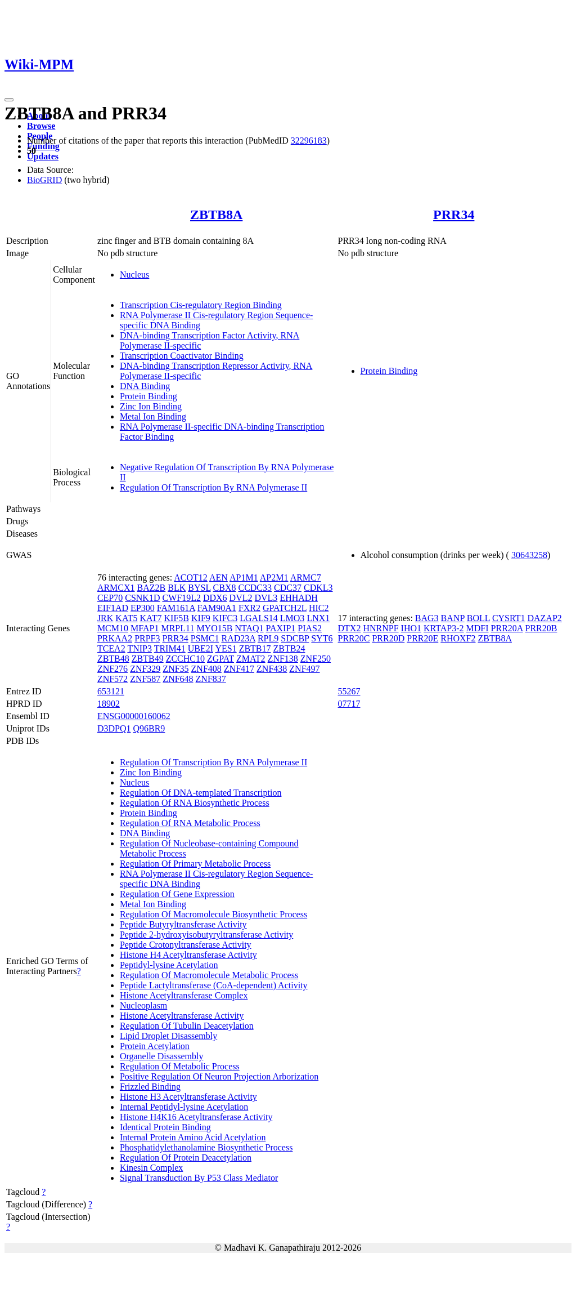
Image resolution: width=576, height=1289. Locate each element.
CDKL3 (318, 587)
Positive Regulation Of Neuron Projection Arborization (219, 1076)
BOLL (478, 618)
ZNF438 (271, 669)
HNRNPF (380, 628)
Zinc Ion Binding (151, 406)
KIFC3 (225, 618)
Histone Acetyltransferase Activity (182, 1015)
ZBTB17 (255, 648)
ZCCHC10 (185, 658)
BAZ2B (151, 587)
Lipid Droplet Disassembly (168, 1036)
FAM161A (176, 608)
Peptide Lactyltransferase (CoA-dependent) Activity (214, 985)
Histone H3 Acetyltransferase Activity (188, 1096)
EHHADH (299, 598)
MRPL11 (177, 628)
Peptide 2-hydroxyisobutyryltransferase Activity (206, 934)
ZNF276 (112, 669)
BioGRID (44, 180)
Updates (42, 156)
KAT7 (150, 618)
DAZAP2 (545, 618)
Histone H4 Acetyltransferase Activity (188, 955)
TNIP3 (139, 648)
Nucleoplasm (143, 1005)
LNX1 (318, 618)
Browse (41, 126)
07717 (349, 703)
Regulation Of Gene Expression (177, 894)
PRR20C (354, 638)
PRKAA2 (114, 638)
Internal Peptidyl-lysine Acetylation (184, 1107)
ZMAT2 (251, 658)
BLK (177, 587)
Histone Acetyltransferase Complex (184, 995)
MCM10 (112, 628)
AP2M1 (274, 577)
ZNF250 (315, 658)
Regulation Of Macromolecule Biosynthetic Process (213, 914)
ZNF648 (178, 679)
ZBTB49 (148, 658)
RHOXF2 (457, 638)
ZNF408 (206, 669)
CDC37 (288, 587)
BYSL (199, 587)
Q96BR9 (149, 728)
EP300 (142, 608)
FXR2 (249, 608)
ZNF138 (283, 658)
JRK (105, 618)
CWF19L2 (181, 598)
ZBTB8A (216, 214)
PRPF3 (147, 638)
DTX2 (349, 628)
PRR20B (541, 628)
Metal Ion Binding (153, 416)
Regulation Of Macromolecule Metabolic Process (209, 975)
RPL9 (268, 638)
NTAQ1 (249, 628)
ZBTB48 (113, 658)
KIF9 (200, 618)
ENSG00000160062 (133, 716)
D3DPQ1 (114, 728)
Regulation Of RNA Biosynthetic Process (194, 803)
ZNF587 (145, 679)
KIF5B (176, 618)
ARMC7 (305, 577)
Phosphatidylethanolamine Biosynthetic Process (206, 1147)
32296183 (309, 140)
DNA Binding (145, 386)
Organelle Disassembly (162, 1056)
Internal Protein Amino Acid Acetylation (193, 1137)
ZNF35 (175, 669)
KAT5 (126, 618)
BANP (453, 618)
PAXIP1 (281, 628)
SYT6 (321, 638)
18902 (108, 703)
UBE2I (200, 648)
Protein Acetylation (155, 1046)
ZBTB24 (289, 648)
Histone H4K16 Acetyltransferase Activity (196, 1117)
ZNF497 (304, 669)
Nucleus (134, 274)
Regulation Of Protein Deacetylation (185, 1157)
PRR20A (507, 628)
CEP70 (110, 598)
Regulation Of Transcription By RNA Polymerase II (213, 487)
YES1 (225, 648)
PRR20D (388, 638)
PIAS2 (310, 628)
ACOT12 (191, 577)
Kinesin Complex (151, 1167)
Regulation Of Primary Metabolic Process (195, 863)
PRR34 (453, 214)
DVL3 (265, 598)
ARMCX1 (116, 587)
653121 (110, 691)
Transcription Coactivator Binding (182, 355)
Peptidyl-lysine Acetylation (169, 965)
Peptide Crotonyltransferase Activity (185, 944)
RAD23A (238, 638)
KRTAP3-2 (444, 628)
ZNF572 (112, 679)
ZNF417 (239, 669)
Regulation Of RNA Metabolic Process (190, 823)
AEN (218, 577)
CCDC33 (255, 587)
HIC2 (319, 608)
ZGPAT (220, 658)
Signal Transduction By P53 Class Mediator (199, 1178)
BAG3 (427, 618)
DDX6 (215, 598)
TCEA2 (111, 648)
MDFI (477, 628)
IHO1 (411, 628)
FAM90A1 (216, 608)
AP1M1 (244, 577)
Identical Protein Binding (165, 1127)
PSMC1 (205, 638)
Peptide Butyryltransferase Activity (183, 924)
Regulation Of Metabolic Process (180, 1066)
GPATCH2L (285, 608)
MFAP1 (144, 628)
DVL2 (241, 598)
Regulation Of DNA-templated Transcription (201, 792)
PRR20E (422, 638)
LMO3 (292, 618)
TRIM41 (170, 648)
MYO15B (214, 628)
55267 (349, 691)
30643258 (529, 555)
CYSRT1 (508, 618)
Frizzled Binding (150, 1086)
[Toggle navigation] (9, 99)
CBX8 (224, 587)
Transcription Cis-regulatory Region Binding (201, 305)
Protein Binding (148, 396)
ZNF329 (145, 669)
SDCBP (295, 638)
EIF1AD (112, 608)
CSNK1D (142, 598)
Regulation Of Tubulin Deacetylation (187, 1026)
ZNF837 (211, 679)
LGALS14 (259, 618)
